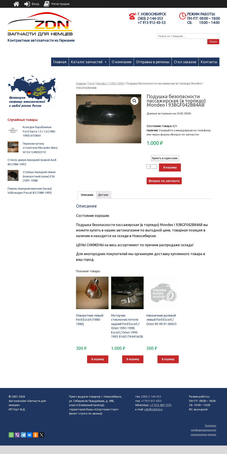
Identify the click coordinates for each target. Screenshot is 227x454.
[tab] (87, 195)
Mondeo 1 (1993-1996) (110, 83)
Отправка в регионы (152, 62)
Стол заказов (185, 62)
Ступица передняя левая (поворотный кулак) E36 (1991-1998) (39, 176)
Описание (87, 194)
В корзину (170, 167)
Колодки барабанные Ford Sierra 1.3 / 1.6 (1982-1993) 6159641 (39, 131)
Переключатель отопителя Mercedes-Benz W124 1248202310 (40, 148)
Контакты (209, 62)
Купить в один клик (165, 158)
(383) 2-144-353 (151, 396)
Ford (91, 83)
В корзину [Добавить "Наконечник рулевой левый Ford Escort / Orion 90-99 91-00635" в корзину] (168, 359)
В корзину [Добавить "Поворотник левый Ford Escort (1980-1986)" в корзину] (97, 359)
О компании (121, 62)
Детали (103, 194)
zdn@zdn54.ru (153, 409)
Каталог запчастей (86, 62)
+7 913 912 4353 (151, 400)
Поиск (213, 41)
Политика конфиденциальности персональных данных (203, 430)
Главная (59, 62)
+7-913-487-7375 (161, 404)
